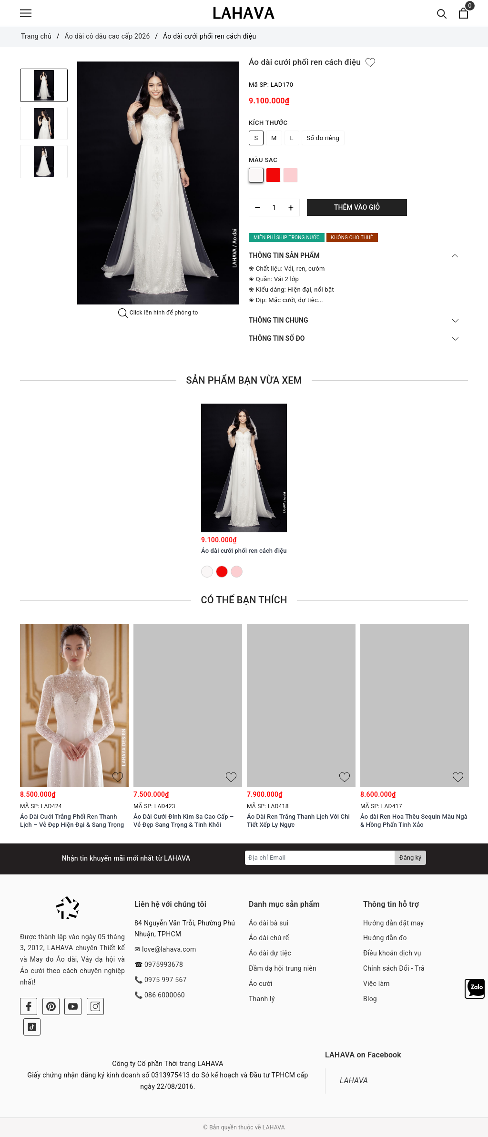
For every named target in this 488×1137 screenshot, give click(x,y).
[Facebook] (28, 1006)
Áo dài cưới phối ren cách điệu (244, 550)
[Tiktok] (32, 1026)
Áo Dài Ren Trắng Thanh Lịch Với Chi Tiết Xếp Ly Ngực (298, 820)
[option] (158, 183)
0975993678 (163, 964)
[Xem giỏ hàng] (463, 13)
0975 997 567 (165, 980)
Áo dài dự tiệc (270, 953)
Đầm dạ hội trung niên (282, 968)
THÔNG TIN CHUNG (353, 320)
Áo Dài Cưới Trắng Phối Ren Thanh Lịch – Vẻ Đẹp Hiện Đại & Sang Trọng (72, 820)
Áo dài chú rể (269, 938)
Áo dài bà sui (268, 923)
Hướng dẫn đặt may (393, 923)
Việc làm (376, 983)
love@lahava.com (169, 949)
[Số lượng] (274, 207)
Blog (370, 999)
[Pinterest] (51, 1006)
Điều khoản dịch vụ (392, 953)
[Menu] (25, 13)
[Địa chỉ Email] (320, 858)
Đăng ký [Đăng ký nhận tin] (410, 857)
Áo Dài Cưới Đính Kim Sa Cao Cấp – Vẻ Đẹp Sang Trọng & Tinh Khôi (183, 820)
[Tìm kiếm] (442, 13)
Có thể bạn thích (244, 600)
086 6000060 (164, 995)
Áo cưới (261, 983)
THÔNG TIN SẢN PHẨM (353, 255)
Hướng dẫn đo (385, 938)
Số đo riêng (323, 138)
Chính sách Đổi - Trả (394, 968)
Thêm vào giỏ (357, 207)
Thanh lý (262, 999)
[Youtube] (72, 1006)
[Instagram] (95, 1006)
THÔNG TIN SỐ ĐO (353, 338)
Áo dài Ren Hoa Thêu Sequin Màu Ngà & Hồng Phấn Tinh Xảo (414, 820)
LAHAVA (354, 1080)
